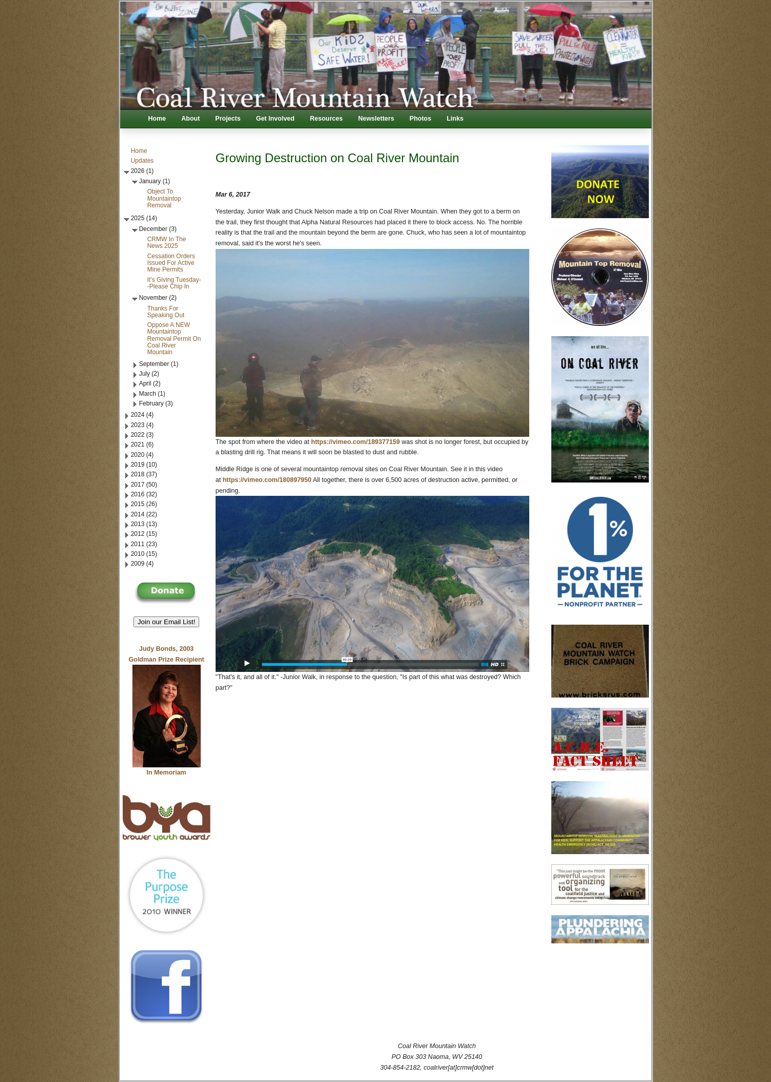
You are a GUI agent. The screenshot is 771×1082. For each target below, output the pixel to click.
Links (455, 118)
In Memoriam (166, 772)
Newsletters (376, 118)
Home (157, 118)
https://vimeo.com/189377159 (355, 442)
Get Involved (275, 118)
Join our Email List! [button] (167, 622)
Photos (420, 118)
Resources (326, 118)
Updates (142, 160)
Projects (227, 118)
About (190, 118)
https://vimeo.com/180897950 (267, 480)
